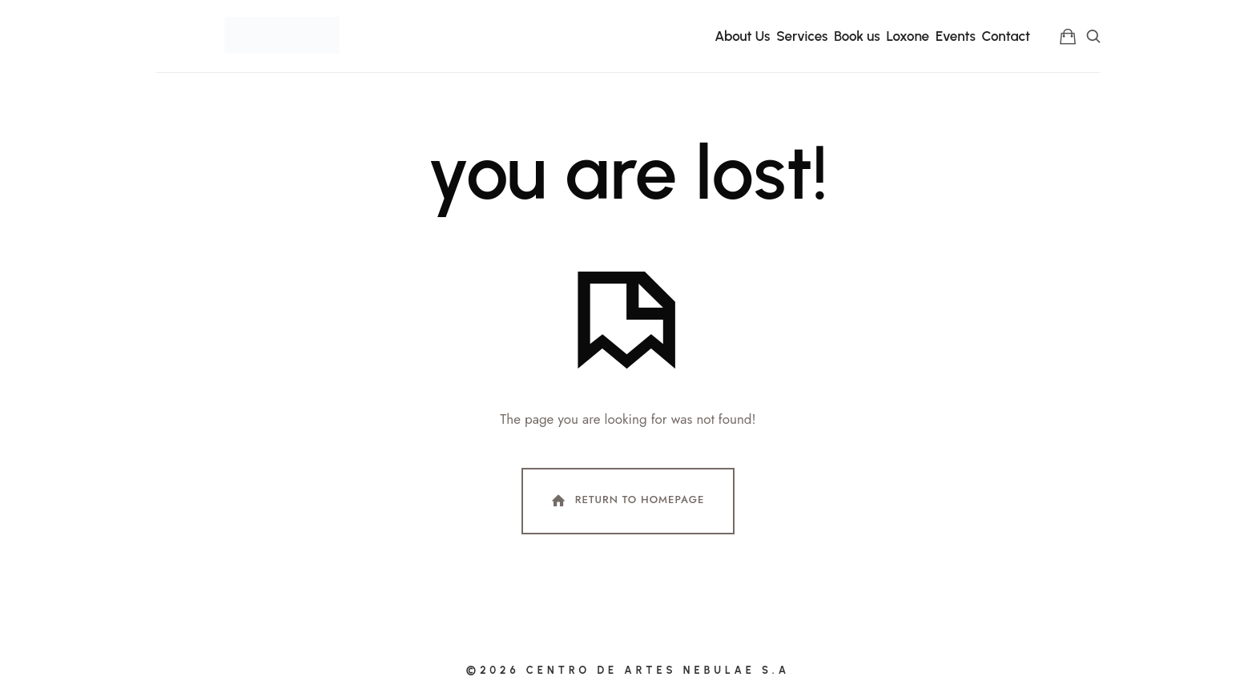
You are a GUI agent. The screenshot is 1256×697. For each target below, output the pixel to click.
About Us (742, 36)
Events (956, 36)
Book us (857, 36)
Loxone (907, 36)
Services (801, 36)
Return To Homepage (626, 500)
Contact (1006, 36)
